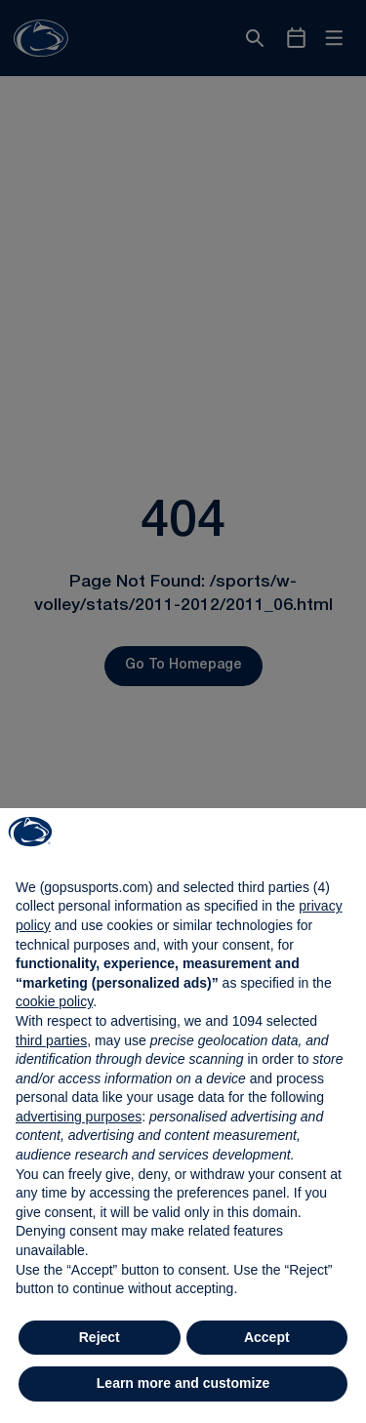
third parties (51, 1040)
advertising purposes (79, 1116)
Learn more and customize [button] (183, 1383)
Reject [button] (99, 1337)
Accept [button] (267, 1337)
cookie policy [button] (54, 1001)
